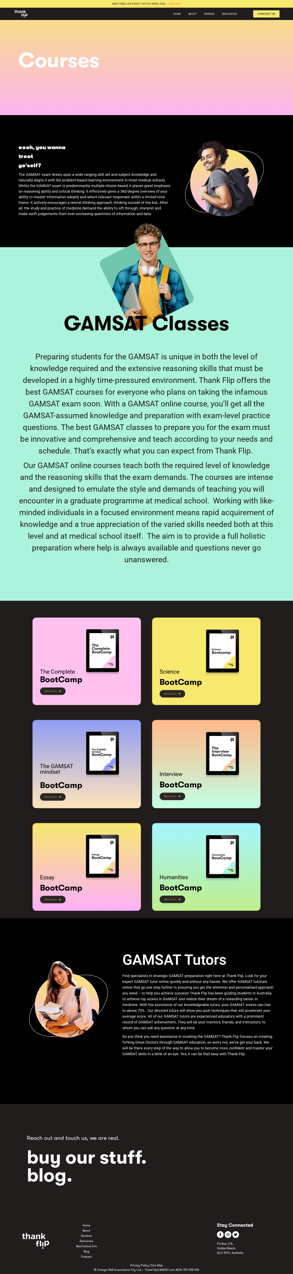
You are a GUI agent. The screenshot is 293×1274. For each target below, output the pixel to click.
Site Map (157, 1265)
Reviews (209, 13)
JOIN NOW (174, 3)
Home (177, 13)
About (192, 13)
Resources (229, 13)
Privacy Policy (139, 1265)
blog (47, 1175)
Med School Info (86, 1246)
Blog (86, 1251)
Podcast (86, 1256)
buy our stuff (84, 1157)
